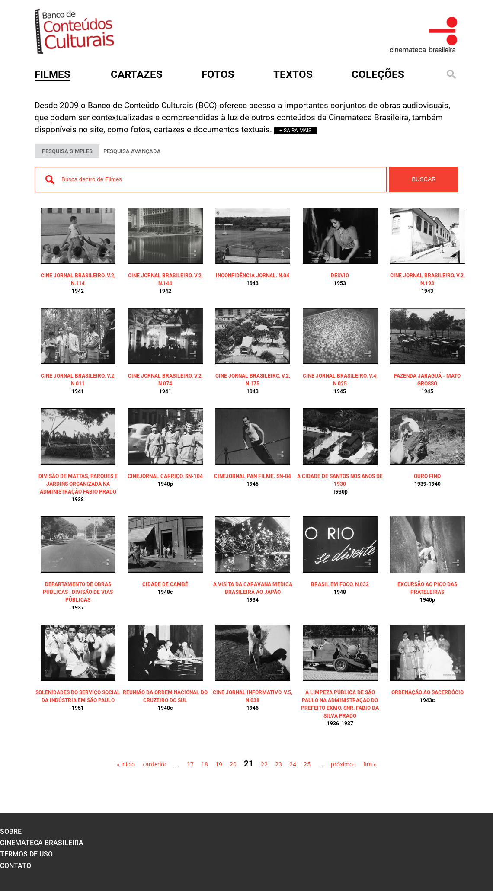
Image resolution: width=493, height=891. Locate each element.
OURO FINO (427, 476)
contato (15, 866)
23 (278, 764)
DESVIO (340, 275)
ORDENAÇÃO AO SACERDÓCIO (427, 692)
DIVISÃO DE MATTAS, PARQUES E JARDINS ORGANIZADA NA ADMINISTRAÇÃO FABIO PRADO (78, 484)
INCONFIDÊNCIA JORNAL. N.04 (252, 275)
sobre (11, 831)
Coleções (378, 74)
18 (204, 764)
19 (218, 764)
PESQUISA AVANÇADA (132, 151)
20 (233, 764)
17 (190, 764)
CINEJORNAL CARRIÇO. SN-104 (165, 476)
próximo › (343, 764)
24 (292, 764)
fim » (369, 764)
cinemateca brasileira (41, 843)
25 (307, 764)
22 (264, 764)
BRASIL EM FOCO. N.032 (340, 584)
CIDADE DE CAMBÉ (165, 584)
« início (126, 764)
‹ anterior (154, 764)
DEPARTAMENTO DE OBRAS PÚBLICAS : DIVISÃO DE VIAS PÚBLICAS (78, 592)
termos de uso (26, 854)
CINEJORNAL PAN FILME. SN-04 (252, 476)
